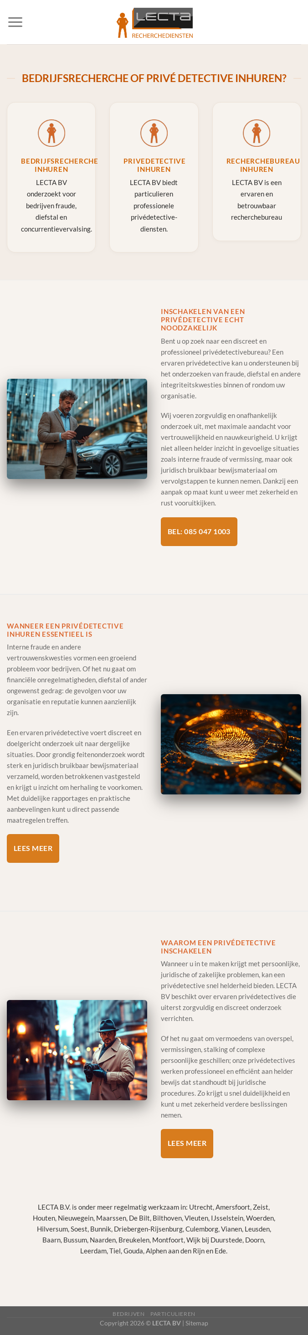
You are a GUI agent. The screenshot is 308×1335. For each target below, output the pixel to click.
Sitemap (196, 1323)
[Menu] (15, 22)
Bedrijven (129, 1313)
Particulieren (172, 1313)
